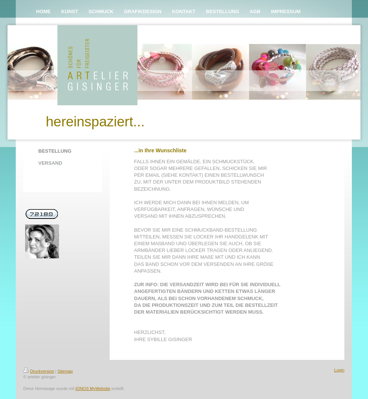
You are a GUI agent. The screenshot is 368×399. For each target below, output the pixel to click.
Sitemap (64, 371)
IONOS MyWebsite (92, 388)
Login (339, 370)
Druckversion (38, 371)
